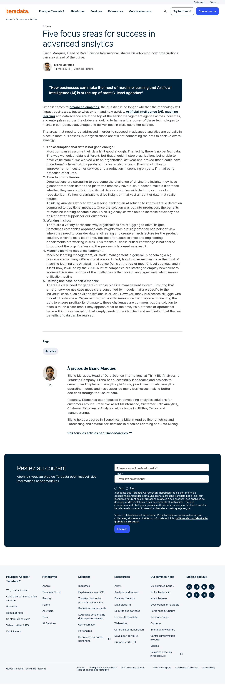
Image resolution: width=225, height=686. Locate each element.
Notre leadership (160, 594)
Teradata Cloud (51, 594)
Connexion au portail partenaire (90, 641)
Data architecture (124, 600)
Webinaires (120, 625)
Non (132, 491)
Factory (47, 600)
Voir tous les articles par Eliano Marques (98, 436)
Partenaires (85, 633)
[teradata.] (17, 11)
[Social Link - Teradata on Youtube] (189, 597)
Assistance (199, 2)
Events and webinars (162, 631)
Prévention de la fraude (92, 610)
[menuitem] (165, 11)
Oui (121, 491)
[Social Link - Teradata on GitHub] (197, 589)
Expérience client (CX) (91, 594)
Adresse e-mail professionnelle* (137, 471)
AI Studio (47, 613)
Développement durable (164, 607)
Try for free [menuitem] (180, 11)
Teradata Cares (159, 619)
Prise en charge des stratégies (93, 672)
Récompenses (14, 615)
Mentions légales (162, 670)
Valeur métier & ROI (18, 627)
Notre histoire (158, 600)
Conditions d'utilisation (186, 670)
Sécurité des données (127, 613)
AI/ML (118, 588)
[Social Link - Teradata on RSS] (212, 597)
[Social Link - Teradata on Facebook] (197, 597)
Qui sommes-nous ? (162, 588)
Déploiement (13, 633)
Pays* (119, 476)
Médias (154, 648)
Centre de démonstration (129, 631)
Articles (50, 353)
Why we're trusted (17, 592)
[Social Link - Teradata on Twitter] (212, 589)
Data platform (122, 607)
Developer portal (124, 638)
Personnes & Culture (162, 613)
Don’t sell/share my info (133, 670)
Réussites (11, 608)
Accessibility (208, 670)
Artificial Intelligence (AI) (144, 112)
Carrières (155, 625)
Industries (84, 588)
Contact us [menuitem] (205, 11)
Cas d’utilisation (87, 626)
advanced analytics (84, 107)
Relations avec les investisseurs (161, 656)
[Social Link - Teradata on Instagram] (204, 597)
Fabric (46, 607)
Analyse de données (126, 594)
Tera (45, 619)
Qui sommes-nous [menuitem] (140, 11)
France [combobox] (213, 2)
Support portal (123, 644)
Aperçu (46, 588)
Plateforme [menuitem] (77, 11)
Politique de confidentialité (103, 670)
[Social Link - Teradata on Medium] (204, 589)
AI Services (49, 625)
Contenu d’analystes (18, 621)
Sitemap (81, 670)
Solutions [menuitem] (96, 11)
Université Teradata (126, 619)
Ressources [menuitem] (115, 11)
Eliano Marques (65, 65)
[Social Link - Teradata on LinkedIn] (189, 589)
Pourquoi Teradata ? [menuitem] (51, 11)
